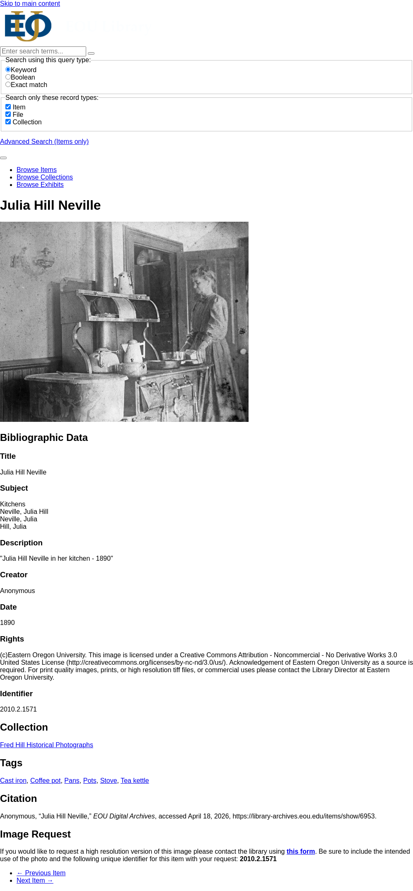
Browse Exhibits (40, 184)
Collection (26, 122)
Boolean (20, 77)
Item (18, 107)
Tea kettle (135, 780)
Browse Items (37, 169)
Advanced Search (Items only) (44, 141)
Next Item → (35, 880)
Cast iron (13, 780)
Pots (90, 780)
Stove (108, 780)
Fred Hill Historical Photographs (46, 744)
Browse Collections (45, 177)
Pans (71, 780)
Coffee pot (45, 780)
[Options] (91, 53)
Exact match (26, 84)
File (17, 114)
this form (301, 851)
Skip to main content (30, 3)
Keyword (20, 69)
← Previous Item (41, 872)
